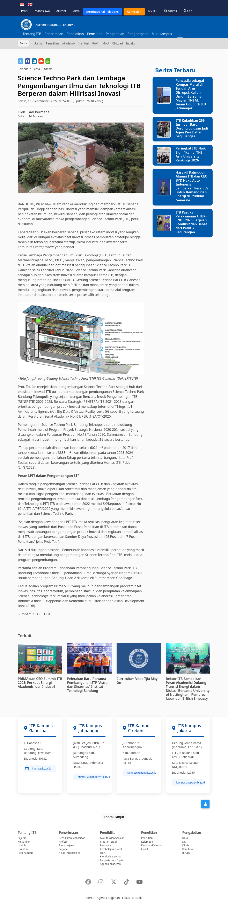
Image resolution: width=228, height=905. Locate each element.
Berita (36, 69)
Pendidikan (75, 34)
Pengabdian (115, 34)
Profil (24, 11)
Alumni (61, 11)
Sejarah (22, 838)
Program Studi (108, 841)
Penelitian (95, 34)
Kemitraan (188, 849)
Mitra (76, 11)
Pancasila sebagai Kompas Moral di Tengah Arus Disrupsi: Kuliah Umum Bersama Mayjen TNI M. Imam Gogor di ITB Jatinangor (191, 94)
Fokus (126, 898)
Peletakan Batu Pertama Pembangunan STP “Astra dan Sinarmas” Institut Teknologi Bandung (87, 684)
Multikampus (162, 34)
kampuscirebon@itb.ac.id (141, 772)
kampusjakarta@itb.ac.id (190, 782)
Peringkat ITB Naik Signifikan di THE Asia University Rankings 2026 (191, 154)
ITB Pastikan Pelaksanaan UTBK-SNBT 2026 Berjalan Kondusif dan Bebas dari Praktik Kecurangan (191, 222)
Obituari (117, 43)
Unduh (22, 845)
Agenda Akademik (110, 864)
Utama (38, 43)
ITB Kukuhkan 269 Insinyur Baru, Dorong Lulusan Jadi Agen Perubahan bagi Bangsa (192, 128)
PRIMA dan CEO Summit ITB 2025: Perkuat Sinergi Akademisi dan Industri (40, 682)
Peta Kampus (25, 853)
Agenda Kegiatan (108, 898)
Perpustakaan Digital (112, 860)
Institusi (84, 43)
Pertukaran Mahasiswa (72, 838)
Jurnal (144, 849)
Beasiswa (105, 845)
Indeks (130, 43)
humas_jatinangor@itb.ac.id (91, 777)
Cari (188, 11)
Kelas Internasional (70, 853)
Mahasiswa (42, 11)
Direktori (23, 849)
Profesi (63, 841)
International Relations (102, 12)
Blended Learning (110, 856)
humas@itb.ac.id (38, 769)
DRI (184, 841)
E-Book (137, 898)
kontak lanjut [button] (114, 817)
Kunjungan (24, 841)
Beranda (23, 69)
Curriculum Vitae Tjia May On (137, 680)
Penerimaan (54, 34)
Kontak (170, 11)
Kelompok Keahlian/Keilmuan (152, 843)
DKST (185, 838)
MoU (105, 43)
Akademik (68, 43)
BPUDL (186, 853)
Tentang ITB (32, 34)
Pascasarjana (66, 845)
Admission (134, 12)
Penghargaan (137, 34)
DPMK (185, 845)
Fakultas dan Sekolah (112, 838)
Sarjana (63, 849)
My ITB (152, 11)
